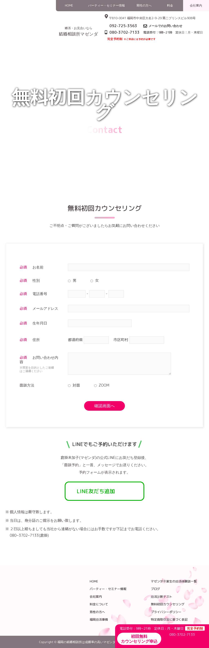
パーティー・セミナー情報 (108, 589)
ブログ (155, 589)
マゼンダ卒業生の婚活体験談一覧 (174, 581)
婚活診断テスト (161, 596)
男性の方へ (97, 612)
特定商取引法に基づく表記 (169, 619)
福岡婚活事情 (99, 619)
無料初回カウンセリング (168, 604)
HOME (164, 43)
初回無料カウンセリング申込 (139, 639)
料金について (99, 604)
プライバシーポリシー (166, 612)
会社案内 (96, 596)
